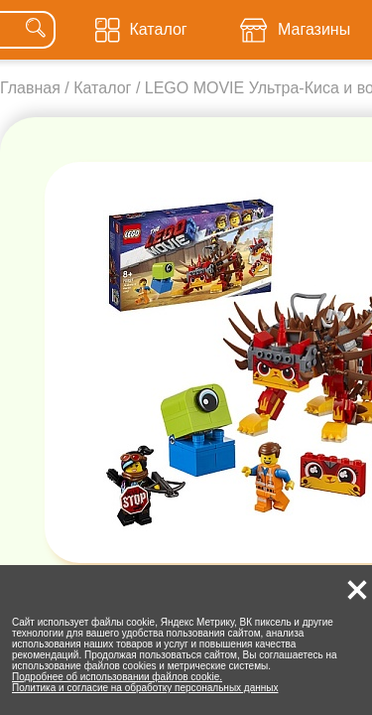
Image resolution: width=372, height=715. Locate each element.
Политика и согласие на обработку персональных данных (145, 687)
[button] (357, 590)
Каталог (102, 87)
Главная (30, 87)
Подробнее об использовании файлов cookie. (117, 676)
